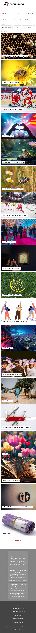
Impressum (18, 615)
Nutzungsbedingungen (18, 611)
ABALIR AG (20, 629)
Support (18, 605)
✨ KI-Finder (30, 14)
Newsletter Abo (18, 618)
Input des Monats (18, 622)
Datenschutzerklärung (18, 608)
